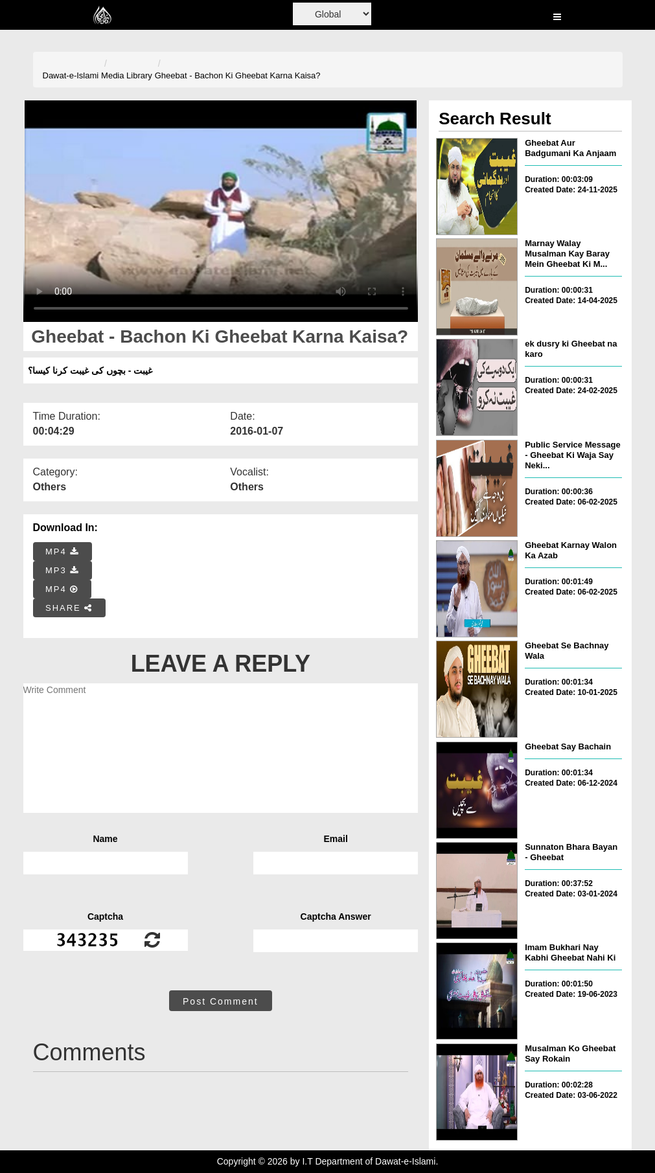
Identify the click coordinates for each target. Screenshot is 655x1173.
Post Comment (221, 1001)
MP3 (62, 570)
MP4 (62, 551)
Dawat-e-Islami (71, 75)
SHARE (69, 608)
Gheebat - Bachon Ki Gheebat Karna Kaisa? (238, 75)
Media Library (126, 75)
